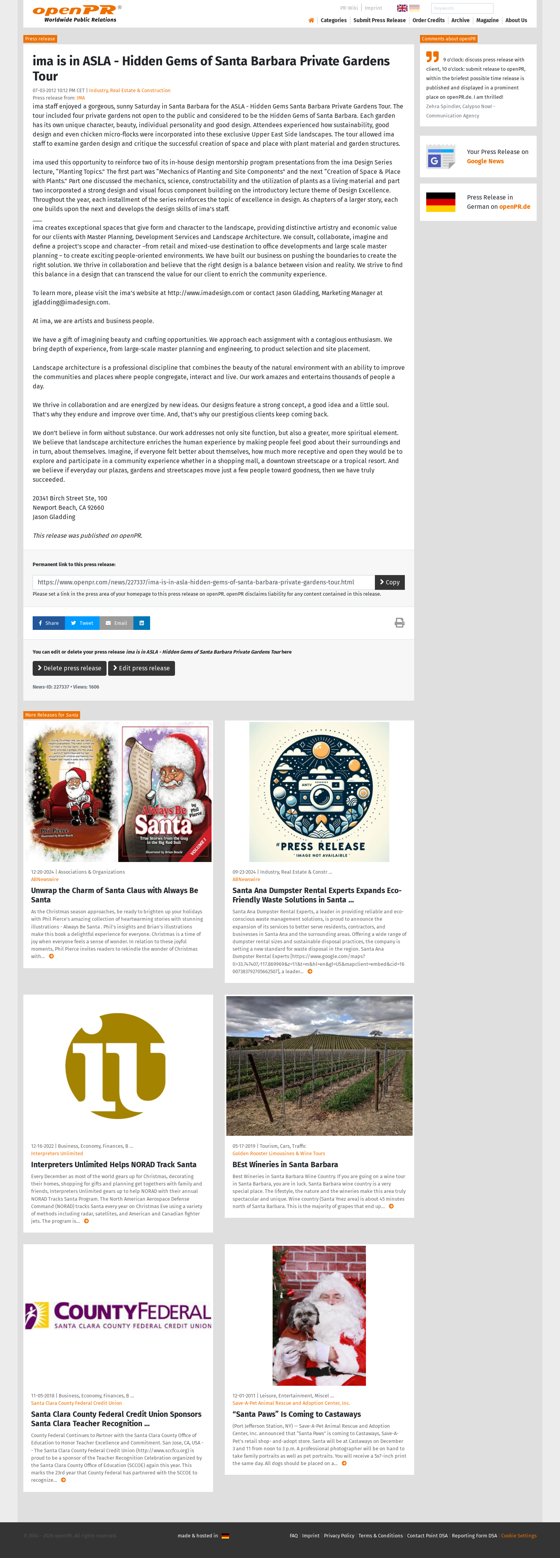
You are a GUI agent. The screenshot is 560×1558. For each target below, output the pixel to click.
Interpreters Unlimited (57, 1153)
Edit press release (141, 668)
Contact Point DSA (427, 1536)
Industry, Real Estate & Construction (130, 90)
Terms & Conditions (381, 1536)
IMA (81, 98)
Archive (461, 20)
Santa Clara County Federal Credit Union (76, 1403)
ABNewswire (45, 879)
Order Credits (429, 20)
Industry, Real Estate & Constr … (296, 872)
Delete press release (70, 668)
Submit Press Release (380, 20)
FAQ (294, 1536)
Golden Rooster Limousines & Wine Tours (279, 1153)
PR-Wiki (349, 8)
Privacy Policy (339, 1536)
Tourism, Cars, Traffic (283, 1146)
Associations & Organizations (91, 872)
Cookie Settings (519, 1536)
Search (510, 8)
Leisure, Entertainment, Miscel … (297, 1396)
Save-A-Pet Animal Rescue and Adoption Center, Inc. (291, 1403)
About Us (516, 20)
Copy (390, 582)
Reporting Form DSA (474, 1536)
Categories (334, 20)
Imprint (373, 8)
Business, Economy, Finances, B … (95, 1146)
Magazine (487, 20)
